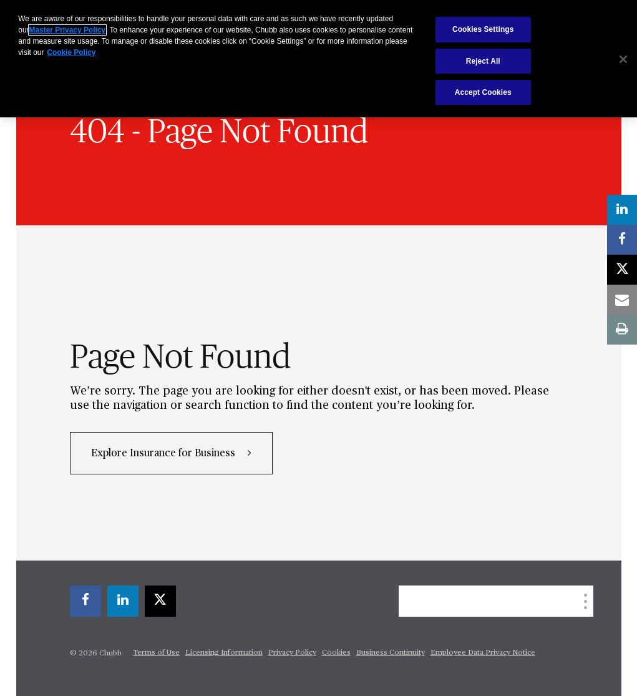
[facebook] (85, 601)
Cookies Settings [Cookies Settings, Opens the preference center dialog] (483, 29)
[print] (622, 330)
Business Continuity (390, 653)
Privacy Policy (292, 653)
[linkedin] (123, 601)
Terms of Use (157, 653)
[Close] (623, 59)
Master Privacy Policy (67, 30)
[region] (318, 58)
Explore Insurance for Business (164, 454)
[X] (160, 601)
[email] (622, 300)
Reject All (483, 61)
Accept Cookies (483, 92)
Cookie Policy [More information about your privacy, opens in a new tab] (71, 52)
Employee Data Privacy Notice (482, 653)
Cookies (336, 653)
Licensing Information (224, 653)
